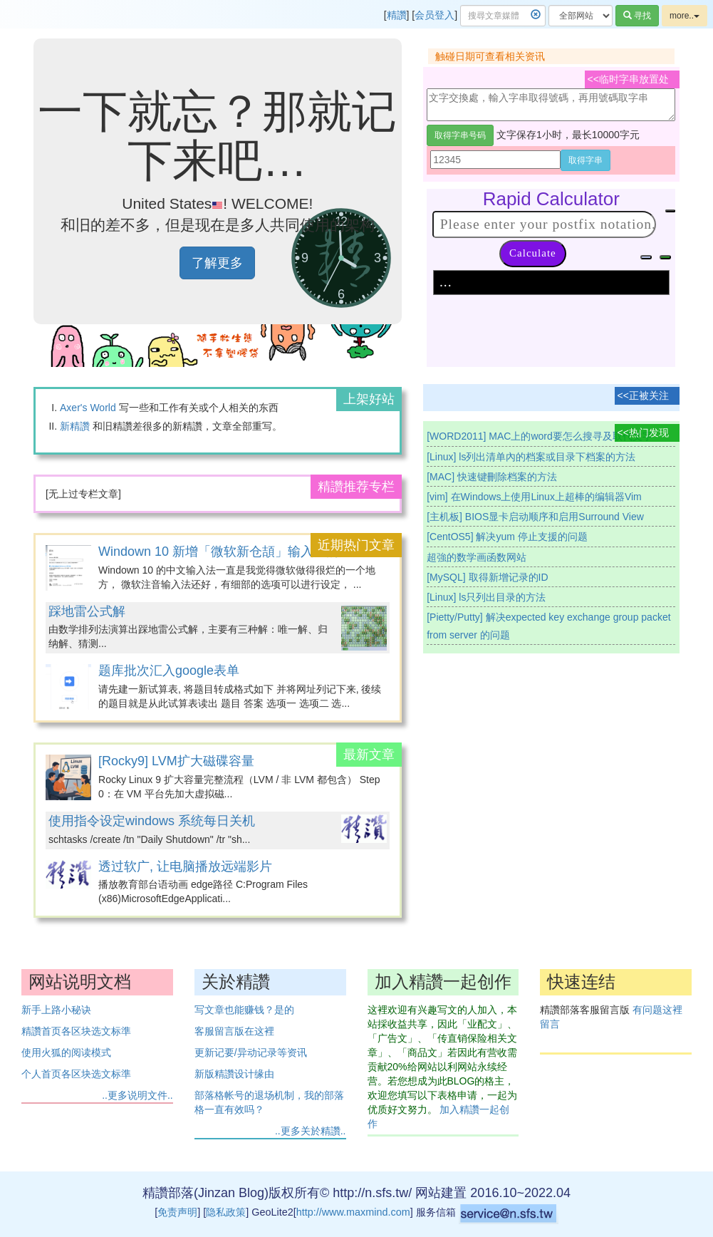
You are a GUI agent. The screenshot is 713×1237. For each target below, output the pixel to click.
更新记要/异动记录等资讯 (250, 1052)
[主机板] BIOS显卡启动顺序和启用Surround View (535, 516)
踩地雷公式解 (86, 611)
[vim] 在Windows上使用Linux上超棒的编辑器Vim (534, 496)
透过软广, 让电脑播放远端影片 (185, 866)
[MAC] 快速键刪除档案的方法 (492, 476)
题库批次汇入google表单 (168, 670)
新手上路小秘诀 (56, 1009)
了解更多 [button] (217, 263)
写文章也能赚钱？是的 (244, 1009)
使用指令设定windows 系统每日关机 (151, 821)
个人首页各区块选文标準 (76, 1074)
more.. (684, 16)
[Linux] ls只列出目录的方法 (486, 597)
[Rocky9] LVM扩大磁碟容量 (176, 761)
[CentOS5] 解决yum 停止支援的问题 (507, 536)
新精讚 (75, 426)
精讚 (397, 15)
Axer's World (88, 407)
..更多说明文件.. (137, 1095)
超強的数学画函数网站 (476, 557)
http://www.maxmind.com (353, 1212)
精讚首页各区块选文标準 (76, 1031)
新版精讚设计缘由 (234, 1074)
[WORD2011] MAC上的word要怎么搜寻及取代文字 (539, 436)
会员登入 (434, 15)
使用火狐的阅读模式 (66, 1052)
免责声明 (177, 1212)
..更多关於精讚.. (310, 1131)
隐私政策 (226, 1212)
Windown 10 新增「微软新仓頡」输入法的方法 (231, 551)
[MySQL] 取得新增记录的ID (487, 577)
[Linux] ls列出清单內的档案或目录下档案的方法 (531, 456)
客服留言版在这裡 (234, 1031)
